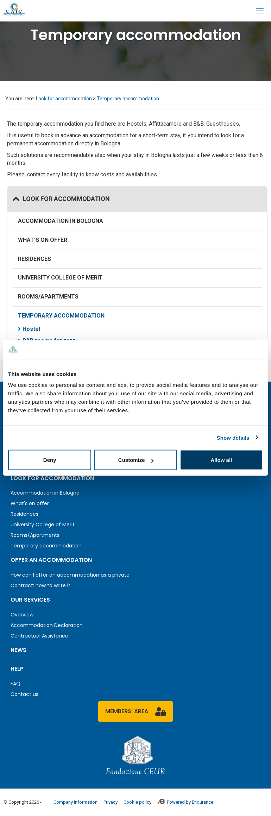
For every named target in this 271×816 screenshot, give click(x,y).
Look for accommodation (64, 98)
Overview (22, 614)
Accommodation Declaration (47, 625)
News (18, 650)
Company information (75, 802)
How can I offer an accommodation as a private (70, 574)
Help (17, 669)
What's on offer (42, 240)
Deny (49, 460)
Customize (135, 460)
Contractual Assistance (39, 635)
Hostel (31, 329)
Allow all (221, 460)
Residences (34, 259)
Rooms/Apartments (48, 296)
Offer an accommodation (51, 560)
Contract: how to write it (40, 585)
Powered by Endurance (185, 802)
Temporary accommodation (128, 98)
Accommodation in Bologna (60, 221)
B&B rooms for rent (49, 340)
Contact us (24, 694)
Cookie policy (137, 802)
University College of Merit (60, 277)
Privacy (110, 802)
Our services (30, 600)
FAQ (15, 683)
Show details (233, 437)
